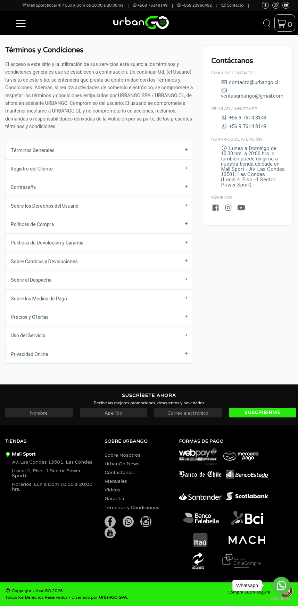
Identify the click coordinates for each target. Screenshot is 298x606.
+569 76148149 (150, 5)
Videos (112, 490)
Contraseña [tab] (23, 187)
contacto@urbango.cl (249, 82)
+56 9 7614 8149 (243, 118)
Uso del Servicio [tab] (28, 335)
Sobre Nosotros (122, 455)
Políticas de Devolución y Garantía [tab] (47, 243)
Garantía (114, 498)
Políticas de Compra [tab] (32, 224)
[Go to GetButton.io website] (281, 599)
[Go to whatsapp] (281, 585)
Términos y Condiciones (132, 507)
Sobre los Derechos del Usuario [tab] (44, 206)
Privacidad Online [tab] (29, 354)
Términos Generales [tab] (33, 150)
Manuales (116, 481)
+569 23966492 (194, 5)
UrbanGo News (122, 464)
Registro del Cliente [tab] (32, 169)
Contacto (232, 5)
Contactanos (119, 472)
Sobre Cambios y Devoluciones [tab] (44, 261)
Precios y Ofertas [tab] (30, 317)
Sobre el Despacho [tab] (31, 280)
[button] (20, 23)
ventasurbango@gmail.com (252, 93)
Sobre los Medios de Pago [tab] (39, 298)
